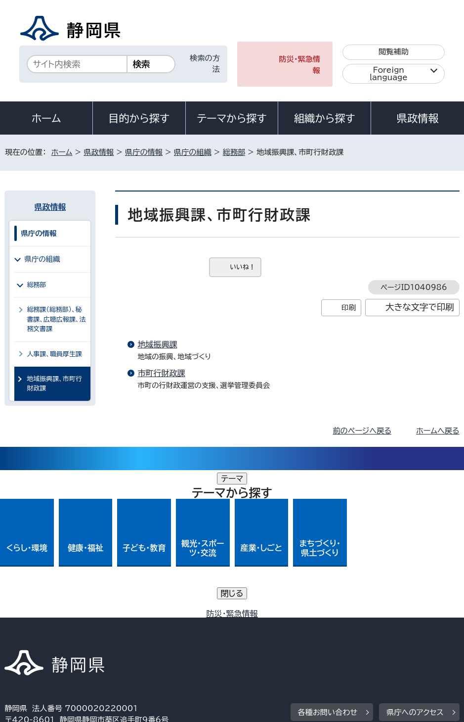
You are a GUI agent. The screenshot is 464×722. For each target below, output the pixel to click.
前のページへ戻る (362, 430)
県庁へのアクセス (414, 565)
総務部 (234, 152)
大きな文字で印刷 (419, 307)
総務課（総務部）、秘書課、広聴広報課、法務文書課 (56, 319)
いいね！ (242, 267)
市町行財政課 (161, 373)
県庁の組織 (192, 152)
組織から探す (324, 118)
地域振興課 (157, 344)
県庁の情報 (144, 152)
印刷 (348, 307)
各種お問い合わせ (328, 565)
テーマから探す (231, 118)
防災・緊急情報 (300, 64)
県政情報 (417, 118)
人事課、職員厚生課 (54, 354)
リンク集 (261, 637)
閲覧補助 (394, 51)
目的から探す (138, 118)
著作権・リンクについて (50, 625)
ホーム (46, 118)
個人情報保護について (161, 625)
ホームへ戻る (437, 430)
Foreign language (389, 73)
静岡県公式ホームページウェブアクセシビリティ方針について (112, 637)
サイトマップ (330, 637)
